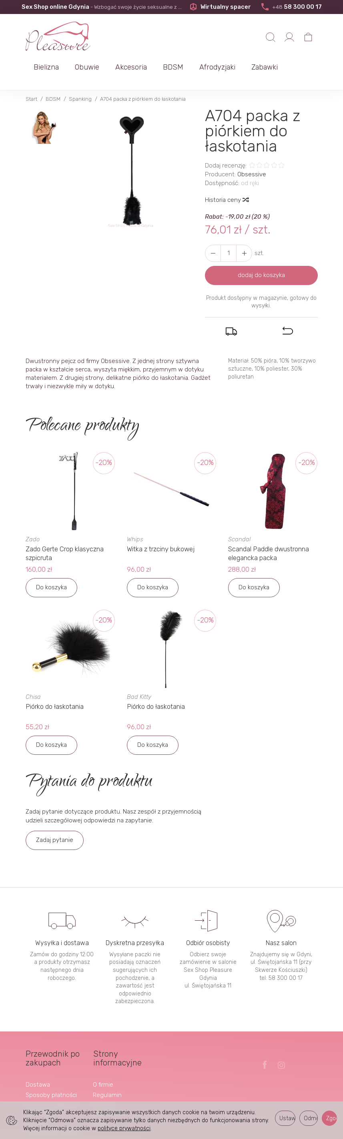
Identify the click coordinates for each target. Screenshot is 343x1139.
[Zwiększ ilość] (213, 227)
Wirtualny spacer (220, 6)
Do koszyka (51, 560)
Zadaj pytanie (54, 812)
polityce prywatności (124, 1128)
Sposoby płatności (51, 1067)
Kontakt (36, 1095)
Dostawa (38, 1056)
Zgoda (331, 1118)
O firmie (103, 1056)
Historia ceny (226, 174)
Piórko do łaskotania (55, 680)
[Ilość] (229, 227)
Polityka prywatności (109, 1081)
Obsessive (251, 148)
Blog (99, 1095)
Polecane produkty (82, 400)
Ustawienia (287, 1118)
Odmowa (311, 1118)
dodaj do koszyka (261, 249)
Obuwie (168, 38)
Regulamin (107, 1067)
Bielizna (127, 38)
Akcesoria (212, 38)
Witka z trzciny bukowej (161, 523)
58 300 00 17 (291, 6)
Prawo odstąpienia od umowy (51, 1081)
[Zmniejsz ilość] (244, 227)
